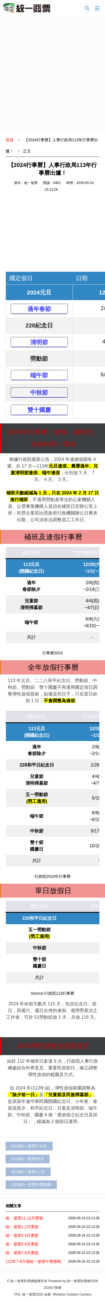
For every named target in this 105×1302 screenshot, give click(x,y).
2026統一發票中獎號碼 (31, 1184)
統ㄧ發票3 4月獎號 (22, 1235)
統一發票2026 (32, 1294)
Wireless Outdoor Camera (72, 1294)
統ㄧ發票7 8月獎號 (22, 1253)
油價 (47, 1294)
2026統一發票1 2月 (28, 1171)
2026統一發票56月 (27, 1159)
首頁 (9, 140)
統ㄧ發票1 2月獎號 (22, 1227)
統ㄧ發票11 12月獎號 (24, 1218)
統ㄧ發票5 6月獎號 (22, 1244)
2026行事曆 (52, 1288)
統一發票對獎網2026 (82, 1281)
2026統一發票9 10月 (29, 1146)
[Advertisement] (52, 74)
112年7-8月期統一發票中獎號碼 (33, 1261)
